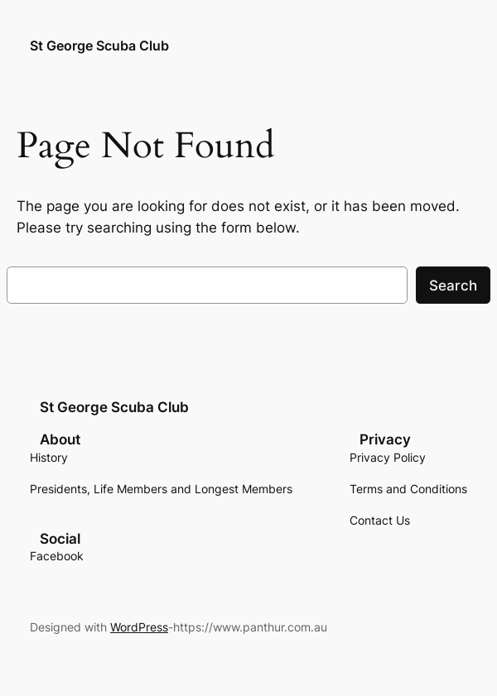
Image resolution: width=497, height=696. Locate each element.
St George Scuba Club (99, 46)
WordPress (139, 627)
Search (453, 285)
